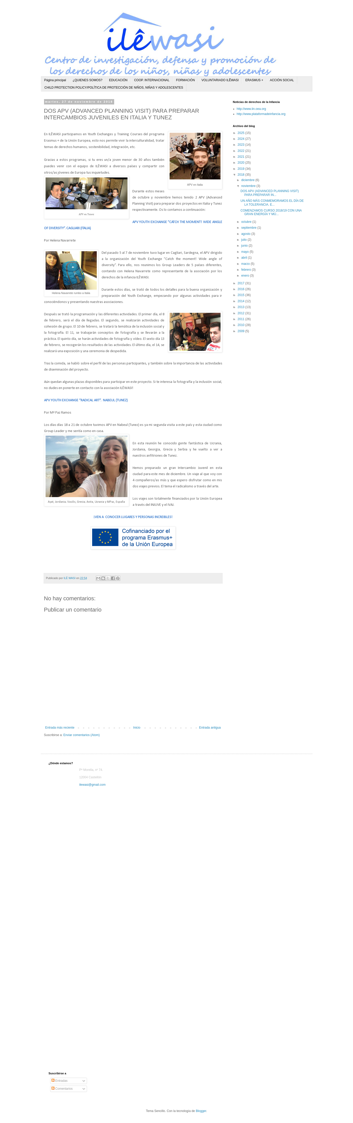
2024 (241, 139)
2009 (241, 331)
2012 (241, 313)
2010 (241, 325)
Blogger (201, 1111)
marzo (246, 264)
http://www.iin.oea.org (251, 109)
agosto (246, 234)
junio (245, 245)
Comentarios (62, 1088)
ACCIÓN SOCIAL (282, 80)
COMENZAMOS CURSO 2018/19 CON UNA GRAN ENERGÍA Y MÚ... (271, 212)
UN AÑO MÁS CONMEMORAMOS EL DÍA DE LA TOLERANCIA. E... (272, 202)
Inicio (136, 727)
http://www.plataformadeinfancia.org (261, 114)
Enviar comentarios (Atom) (81, 735)
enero (245, 275)
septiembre (249, 227)
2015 (241, 295)
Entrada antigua (210, 727)
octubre (246, 222)
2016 (241, 289)
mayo (245, 252)
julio (244, 240)
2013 (241, 307)
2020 (241, 162)
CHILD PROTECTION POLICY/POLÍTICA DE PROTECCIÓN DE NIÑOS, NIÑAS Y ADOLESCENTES (114, 87)
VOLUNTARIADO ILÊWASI (220, 80)
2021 (241, 157)
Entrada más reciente (59, 727)
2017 (241, 283)
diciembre (248, 180)
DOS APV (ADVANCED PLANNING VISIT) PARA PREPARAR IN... (269, 192)
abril (244, 257)
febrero (246, 269)
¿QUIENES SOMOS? (87, 80)
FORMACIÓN (185, 80)
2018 (241, 174)
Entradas (59, 1081)
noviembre (248, 186)
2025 (241, 133)
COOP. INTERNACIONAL (151, 80)
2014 (241, 301)
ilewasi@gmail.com (92, 784)
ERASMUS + (254, 80)
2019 (241, 169)
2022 (241, 151)
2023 (241, 144)
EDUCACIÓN (118, 80)
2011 (241, 319)
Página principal (55, 80)
